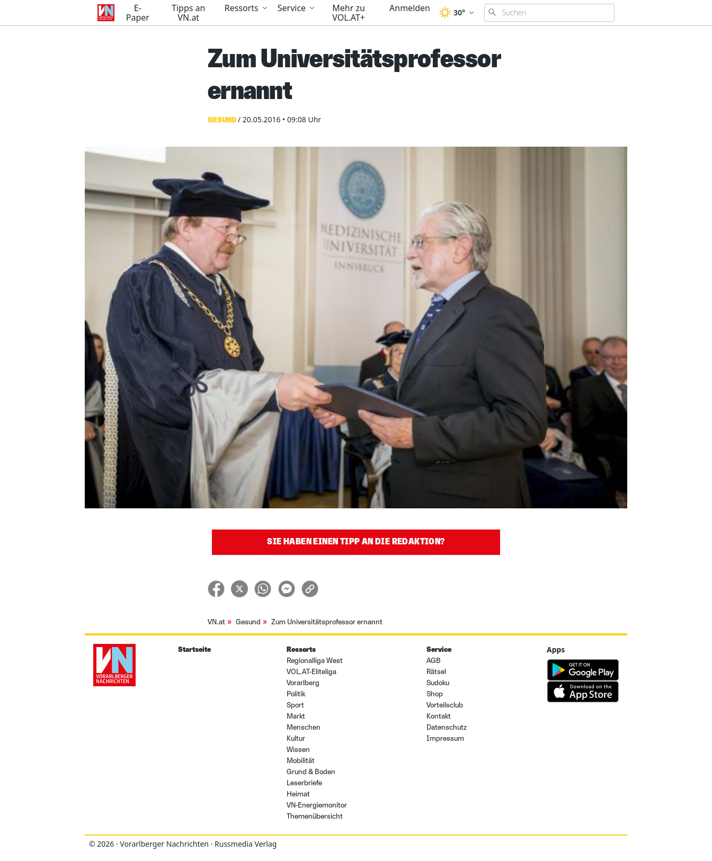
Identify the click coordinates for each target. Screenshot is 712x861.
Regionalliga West (315, 660)
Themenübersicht (315, 816)
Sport (295, 705)
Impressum (445, 738)
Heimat (298, 794)
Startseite (194, 649)
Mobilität (301, 760)
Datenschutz (446, 727)
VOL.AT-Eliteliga (311, 671)
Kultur (296, 738)
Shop (434, 693)
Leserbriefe (304, 782)
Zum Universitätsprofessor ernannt (326, 621)
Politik (296, 693)
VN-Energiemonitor (317, 805)
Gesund (248, 621)
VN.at (216, 621)
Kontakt (438, 716)
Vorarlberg (303, 682)
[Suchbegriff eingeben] (549, 13)
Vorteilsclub (444, 705)
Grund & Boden (311, 771)
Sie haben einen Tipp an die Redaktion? (355, 541)
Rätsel (436, 671)
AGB (433, 660)
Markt (296, 716)
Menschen (304, 727)
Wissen (298, 749)
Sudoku (437, 682)
